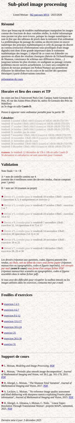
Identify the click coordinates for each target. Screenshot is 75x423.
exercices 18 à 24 (13, 327)
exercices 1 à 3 (11, 304)
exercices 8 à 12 (12, 315)
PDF (52, 365)
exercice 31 (10, 344)
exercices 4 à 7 (11, 310)
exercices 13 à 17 (13, 321)
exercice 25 (10, 332)
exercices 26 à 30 (13, 338)
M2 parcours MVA (39, 14)
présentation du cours (12, 79)
